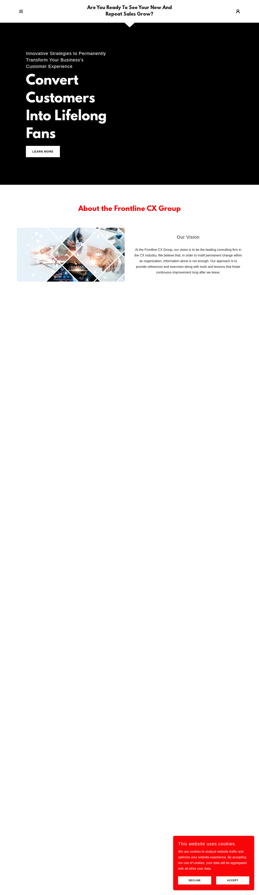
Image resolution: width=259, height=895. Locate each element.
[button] (21, 11)
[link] (130, 14)
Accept (232, 880)
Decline (195, 880)
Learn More (42, 151)
